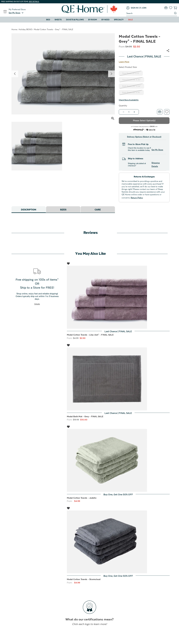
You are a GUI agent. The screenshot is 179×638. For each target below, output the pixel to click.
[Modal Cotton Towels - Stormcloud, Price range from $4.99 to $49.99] (118, 541)
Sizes (63, 209)
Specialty (119, 20)
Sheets (58, 20)
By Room (92, 20)
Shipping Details (156, 164)
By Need (105, 20)
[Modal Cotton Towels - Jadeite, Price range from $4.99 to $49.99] (118, 460)
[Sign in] (132, 8)
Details (37, 304)
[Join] (144, 8)
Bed (48, 20)
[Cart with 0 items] (175, 7)
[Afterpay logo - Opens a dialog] (138, 129)
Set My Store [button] (157, 150)
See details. (34, 2)
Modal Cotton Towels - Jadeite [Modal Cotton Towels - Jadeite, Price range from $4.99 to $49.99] (81, 498)
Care (98, 209)
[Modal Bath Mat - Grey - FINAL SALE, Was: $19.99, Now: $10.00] (118, 378)
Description (28, 209)
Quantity (123, 105)
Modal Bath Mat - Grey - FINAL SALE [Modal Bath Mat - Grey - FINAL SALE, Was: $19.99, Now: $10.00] (85, 416)
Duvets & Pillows (75, 20)
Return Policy (137, 198)
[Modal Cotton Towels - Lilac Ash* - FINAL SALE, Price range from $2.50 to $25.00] (118, 297)
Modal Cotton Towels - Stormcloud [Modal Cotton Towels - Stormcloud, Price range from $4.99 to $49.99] (84, 579)
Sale (130, 20)
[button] (16, 13)
